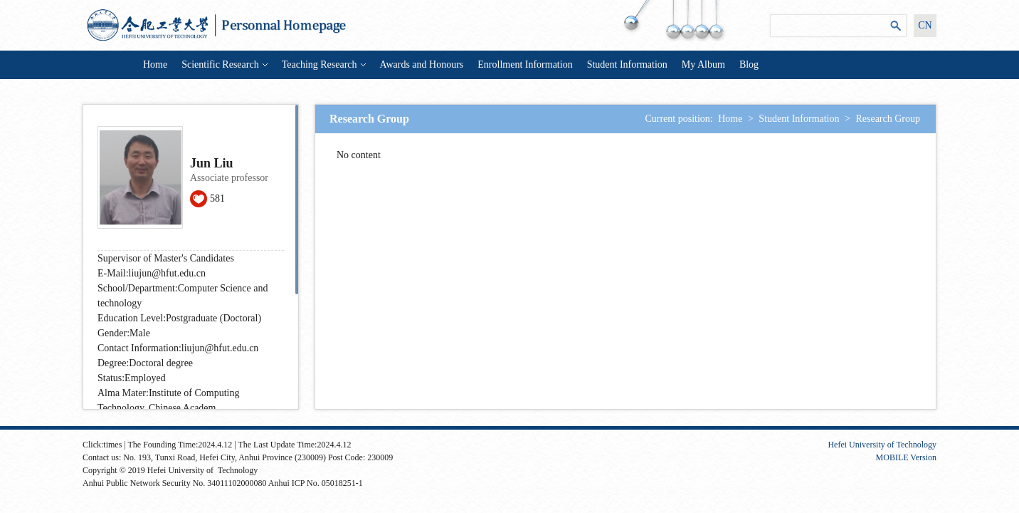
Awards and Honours (422, 64)
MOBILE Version (906, 457)
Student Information (627, 64)
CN (924, 25)
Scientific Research (224, 64)
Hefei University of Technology (882, 445)
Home (155, 64)
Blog (749, 64)
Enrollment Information (524, 64)
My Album (703, 64)
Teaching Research (324, 64)
